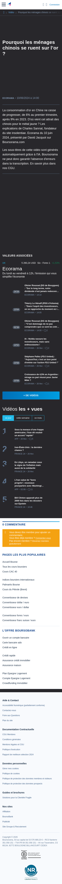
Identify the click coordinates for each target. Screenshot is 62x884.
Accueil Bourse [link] (9, 562)
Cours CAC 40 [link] (9, 571)
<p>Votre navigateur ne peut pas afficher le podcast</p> (31, 212)
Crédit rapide (8, 655)
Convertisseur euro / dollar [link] (15, 607)
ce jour (8, 418)
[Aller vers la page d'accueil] (9, 4)
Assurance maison (11, 665)
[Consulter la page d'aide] (46, 4)
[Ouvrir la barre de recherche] (43, 4)
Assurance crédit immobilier (16, 660)
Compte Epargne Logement (16, 678)
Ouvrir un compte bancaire (15, 637)
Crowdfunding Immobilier (15, 683)
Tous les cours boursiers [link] (14, 566)
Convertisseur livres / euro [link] (15, 615)
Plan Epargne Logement (14, 673)
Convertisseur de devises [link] (15, 597)
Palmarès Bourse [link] (11, 584)
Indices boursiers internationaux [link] (18, 579)
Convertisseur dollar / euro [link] (15, 602)
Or (3, 263)
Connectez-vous (43, 538)
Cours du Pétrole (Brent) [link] (14, 589)
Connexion (55, 4)
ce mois (38, 418)
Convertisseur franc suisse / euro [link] (19, 620)
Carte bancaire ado (12, 642)
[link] (23, 705)
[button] (3, 4)
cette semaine (22, 418)
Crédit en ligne (9, 647)
